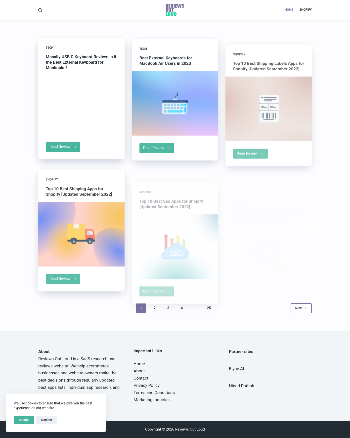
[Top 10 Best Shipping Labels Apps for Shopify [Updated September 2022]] (268, 117)
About (139, 370)
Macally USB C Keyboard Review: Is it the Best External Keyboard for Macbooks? (81, 62)
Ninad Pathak (241, 385)
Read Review (64, 148)
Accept (24, 420)
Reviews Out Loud (55, 358)
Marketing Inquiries (151, 399)
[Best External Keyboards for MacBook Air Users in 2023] (175, 105)
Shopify (306, 9)
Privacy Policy (146, 385)
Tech (49, 48)
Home (289, 9)
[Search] (40, 10)
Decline (46, 420)
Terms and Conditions (154, 392)
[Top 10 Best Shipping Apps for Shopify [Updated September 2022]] (81, 238)
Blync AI (236, 368)
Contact (140, 378)
